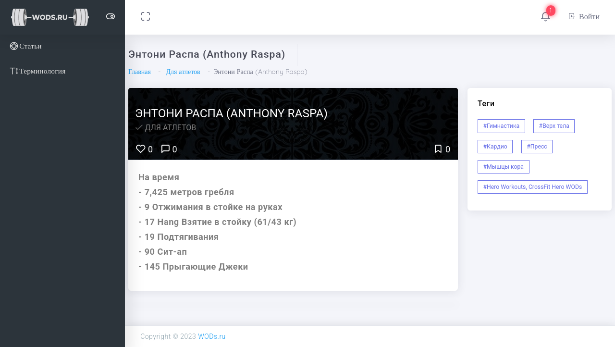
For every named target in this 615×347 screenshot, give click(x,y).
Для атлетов (183, 71)
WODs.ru (212, 336)
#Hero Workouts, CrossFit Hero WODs (532, 187)
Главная (139, 71)
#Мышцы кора (503, 166)
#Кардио (495, 146)
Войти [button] (583, 16)
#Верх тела (554, 126)
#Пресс (537, 146)
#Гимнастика (501, 126)
